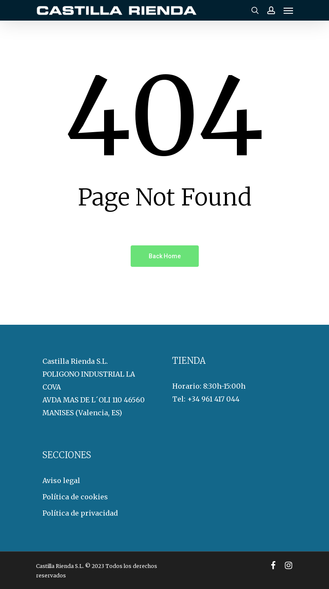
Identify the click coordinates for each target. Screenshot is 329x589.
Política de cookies (75, 496)
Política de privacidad (80, 513)
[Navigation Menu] (288, 10)
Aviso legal (61, 480)
